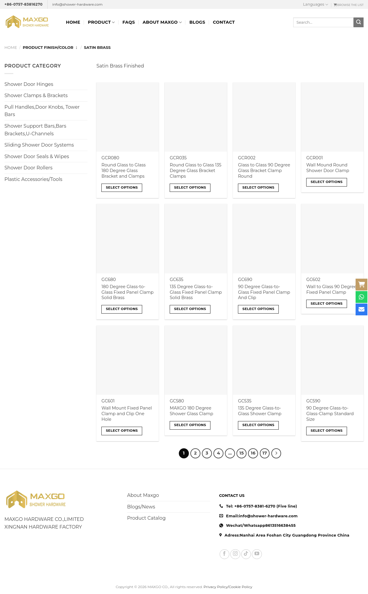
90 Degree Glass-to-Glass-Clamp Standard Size (330, 413)
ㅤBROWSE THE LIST (348, 5)
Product (101, 22)
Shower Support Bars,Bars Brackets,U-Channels (35, 130)
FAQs (128, 22)
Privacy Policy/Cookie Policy (228, 587)
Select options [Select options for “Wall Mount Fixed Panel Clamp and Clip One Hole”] (122, 430)
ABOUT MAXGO (161, 22)
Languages (315, 4)
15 (241, 453)
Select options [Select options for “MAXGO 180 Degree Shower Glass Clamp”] (190, 425)
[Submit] (359, 22)
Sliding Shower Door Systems (39, 145)
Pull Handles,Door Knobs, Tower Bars (42, 111)
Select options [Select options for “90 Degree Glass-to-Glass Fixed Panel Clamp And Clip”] (258, 309)
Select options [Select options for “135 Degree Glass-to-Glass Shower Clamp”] (258, 425)
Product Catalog (146, 518)
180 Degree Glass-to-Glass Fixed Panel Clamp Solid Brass (127, 292)
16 (253, 453)
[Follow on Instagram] (235, 554)
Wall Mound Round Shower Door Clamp (327, 167)
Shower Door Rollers (28, 168)
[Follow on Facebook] (224, 554)
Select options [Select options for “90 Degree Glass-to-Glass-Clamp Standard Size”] (327, 430)
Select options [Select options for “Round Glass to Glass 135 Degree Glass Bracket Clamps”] (190, 187)
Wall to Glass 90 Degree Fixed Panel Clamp (331, 289)
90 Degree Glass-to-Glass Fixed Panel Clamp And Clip (264, 292)
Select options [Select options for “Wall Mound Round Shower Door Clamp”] (327, 182)
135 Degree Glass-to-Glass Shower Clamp (259, 410)
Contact (224, 22)
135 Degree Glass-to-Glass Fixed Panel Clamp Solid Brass (196, 292)
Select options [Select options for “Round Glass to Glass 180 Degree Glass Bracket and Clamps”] (122, 187)
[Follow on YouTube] (257, 554)
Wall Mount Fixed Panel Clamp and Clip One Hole (126, 413)
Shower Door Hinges (28, 84)
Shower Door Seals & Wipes (36, 156)
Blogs (197, 22)
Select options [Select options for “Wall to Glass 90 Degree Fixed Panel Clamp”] (327, 303)
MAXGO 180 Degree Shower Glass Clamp (191, 410)
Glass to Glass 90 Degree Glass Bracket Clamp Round (264, 170)
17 (264, 453)
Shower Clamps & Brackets (36, 95)
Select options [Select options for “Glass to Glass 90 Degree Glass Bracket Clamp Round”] (258, 187)
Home (73, 22)
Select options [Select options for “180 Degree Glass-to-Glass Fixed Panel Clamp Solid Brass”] (122, 309)
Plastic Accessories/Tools (33, 179)
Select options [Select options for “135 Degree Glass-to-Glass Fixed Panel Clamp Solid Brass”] (190, 309)
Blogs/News (141, 507)
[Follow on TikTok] (246, 554)
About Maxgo (143, 495)
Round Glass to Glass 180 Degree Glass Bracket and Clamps (123, 170)
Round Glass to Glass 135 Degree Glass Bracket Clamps (195, 170)
